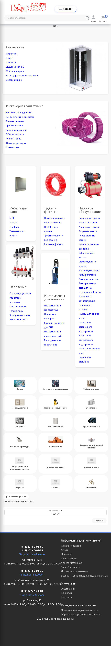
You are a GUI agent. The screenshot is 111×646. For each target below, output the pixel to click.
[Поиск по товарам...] (47, 18)
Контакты (66, 597)
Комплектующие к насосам (20, 116)
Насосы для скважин (89, 218)
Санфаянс (11, 62)
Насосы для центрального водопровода (86, 340)
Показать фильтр (15, 496)
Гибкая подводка (15, 134)
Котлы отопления (18, 306)
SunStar (13, 222)
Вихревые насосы (88, 231)
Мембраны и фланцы (90, 292)
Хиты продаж (69, 558)
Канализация (12, 147)
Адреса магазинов (71, 562)
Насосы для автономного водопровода (86, 327)
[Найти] (87, 18)
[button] (58, 514)
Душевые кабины (15, 66)
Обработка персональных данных (81, 614)
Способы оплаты (71, 567)
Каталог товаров (71, 545)
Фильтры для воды (16, 143)
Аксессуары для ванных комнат (22, 75)
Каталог (65, 9)
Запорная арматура (16, 129)
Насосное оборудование (19, 112)
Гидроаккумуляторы (89, 270)
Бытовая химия (14, 79)
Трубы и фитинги (15, 125)
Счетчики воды (13, 138)
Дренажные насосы (89, 226)
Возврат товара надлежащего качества (84, 575)
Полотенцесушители (20, 293)
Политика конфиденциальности (79, 610)
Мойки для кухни (15, 71)
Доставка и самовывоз (74, 571)
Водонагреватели (15, 121)
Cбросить (99, 520)
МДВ (12, 218)
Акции (64, 550)
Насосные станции (88, 222)
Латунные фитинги (53, 244)
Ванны (9, 58)
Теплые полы (16, 310)
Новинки (66, 554)
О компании (68, 588)
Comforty (14, 226)
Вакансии (66, 593)
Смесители (11, 53)
